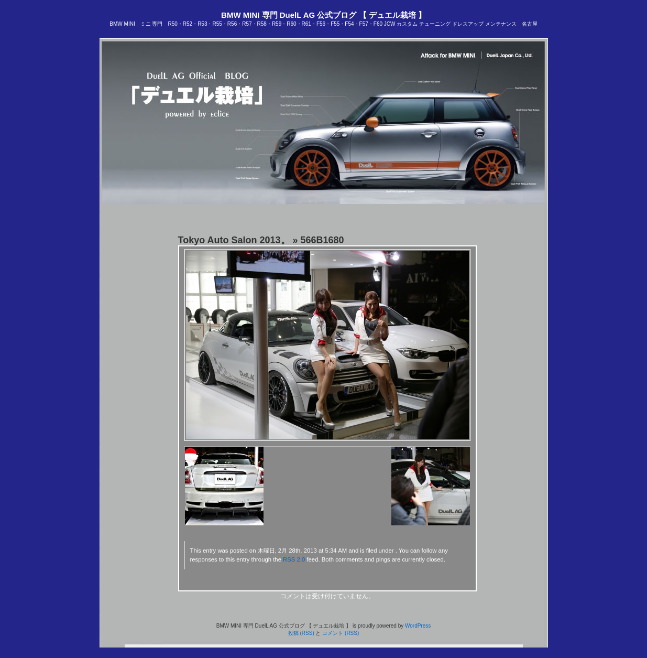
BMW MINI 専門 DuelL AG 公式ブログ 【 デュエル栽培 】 (323, 14)
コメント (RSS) (340, 633)
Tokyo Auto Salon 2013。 (234, 240)
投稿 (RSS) (301, 633)
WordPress (418, 626)
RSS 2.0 (294, 559)
